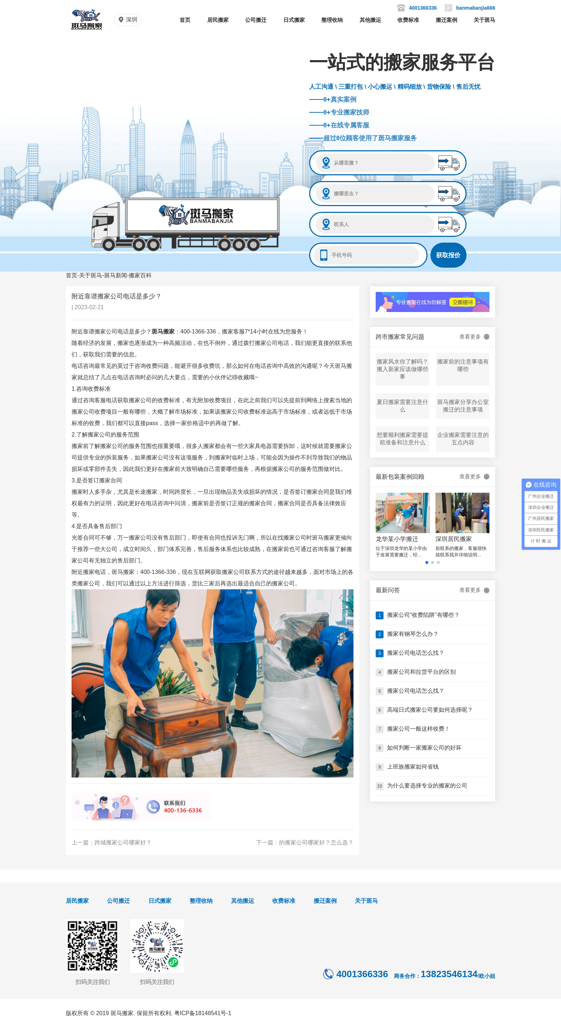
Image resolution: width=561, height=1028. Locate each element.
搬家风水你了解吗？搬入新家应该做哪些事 (402, 369)
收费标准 (408, 20)
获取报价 (448, 255)
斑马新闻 (115, 275)
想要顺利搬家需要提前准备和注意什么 (402, 438)
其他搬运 (370, 20)
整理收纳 (332, 20)
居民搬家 (218, 20)
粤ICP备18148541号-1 (202, 1013)
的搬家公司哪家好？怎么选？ (316, 842)
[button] (426, 562)
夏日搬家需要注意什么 (402, 406)
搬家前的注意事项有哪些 (463, 365)
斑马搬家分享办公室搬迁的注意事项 (463, 406)
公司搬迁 (256, 20)
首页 (185, 20)
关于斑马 (484, 20)
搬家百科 (140, 275)
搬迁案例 (446, 20)
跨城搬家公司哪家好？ (123, 842)
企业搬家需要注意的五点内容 (463, 438)
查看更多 (474, 336)
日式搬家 (294, 20)
